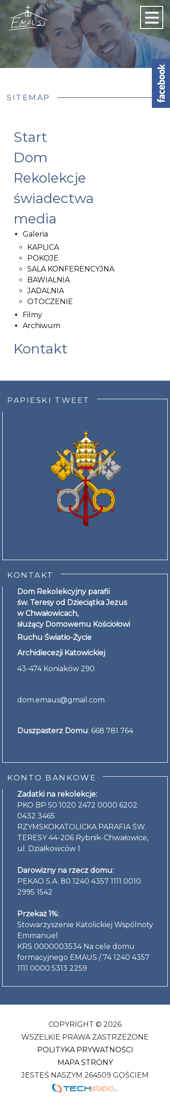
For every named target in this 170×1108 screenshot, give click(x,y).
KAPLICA (43, 247)
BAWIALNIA (48, 280)
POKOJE (42, 258)
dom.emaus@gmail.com (61, 700)
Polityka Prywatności (85, 1049)
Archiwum (41, 325)
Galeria (35, 234)
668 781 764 (112, 730)
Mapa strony (85, 1062)
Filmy (32, 314)
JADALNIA (45, 290)
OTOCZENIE (50, 301)
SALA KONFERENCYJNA (70, 269)
